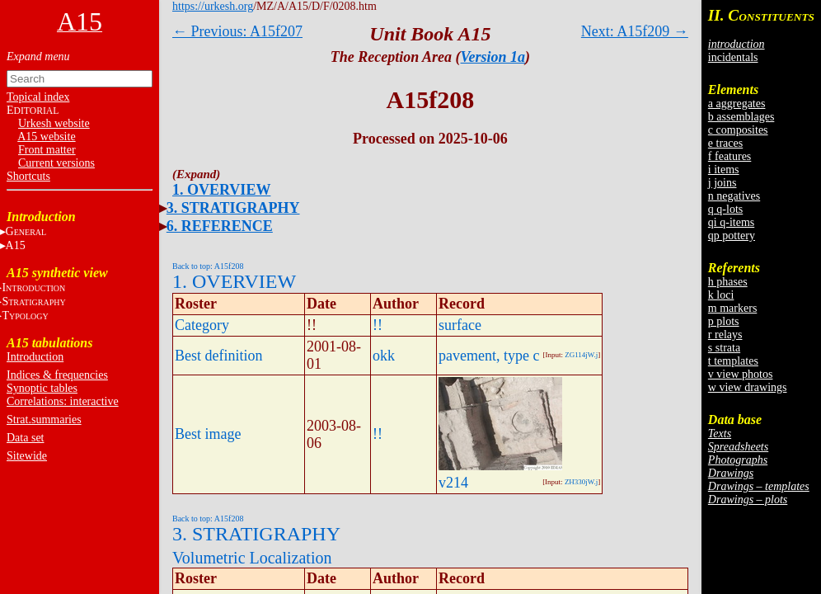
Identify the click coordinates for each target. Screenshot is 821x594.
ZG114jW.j (581, 355)
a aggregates (737, 103)
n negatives (734, 196)
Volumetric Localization (251, 558)
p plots (723, 321)
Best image (208, 434)
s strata (724, 348)
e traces (725, 143)
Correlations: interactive (63, 401)
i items (723, 169)
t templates (733, 361)
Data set (25, 437)
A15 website (46, 136)
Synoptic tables (42, 388)
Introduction (35, 357)
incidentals (733, 57)
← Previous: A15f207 (237, 31)
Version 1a (493, 57)
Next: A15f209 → (634, 31)
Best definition (219, 355)
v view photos (740, 374)
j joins (722, 183)
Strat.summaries (44, 419)
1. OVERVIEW (221, 190)
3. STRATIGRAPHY (233, 208)
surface (460, 325)
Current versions (56, 163)
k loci (721, 295)
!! (377, 325)
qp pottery (731, 235)
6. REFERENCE (220, 226)
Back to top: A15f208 (207, 266)
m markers (732, 308)
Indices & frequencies (57, 375)
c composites (738, 130)
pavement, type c (489, 355)
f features (729, 156)
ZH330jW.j (581, 482)
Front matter (47, 150)
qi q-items (731, 222)
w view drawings (747, 387)
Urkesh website (54, 123)
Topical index (38, 97)
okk (384, 355)
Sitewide (27, 456)
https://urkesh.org (212, 6)
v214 (453, 482)
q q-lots (725, 209)
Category (202, 325)
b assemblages (741, 117)
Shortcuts (28, 176)
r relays (725, 334)
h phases (728, 282)
